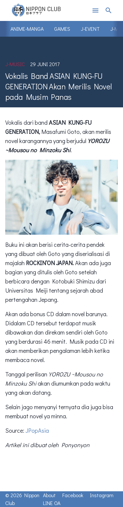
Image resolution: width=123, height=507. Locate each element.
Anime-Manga (27, 28)
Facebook (72, 495)
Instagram (101, 495)
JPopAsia (37, 430)
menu (95, 10)
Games (62, 28)
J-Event (90, 28)
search (109, 10)
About (49, 495)
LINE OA (51, 502)
